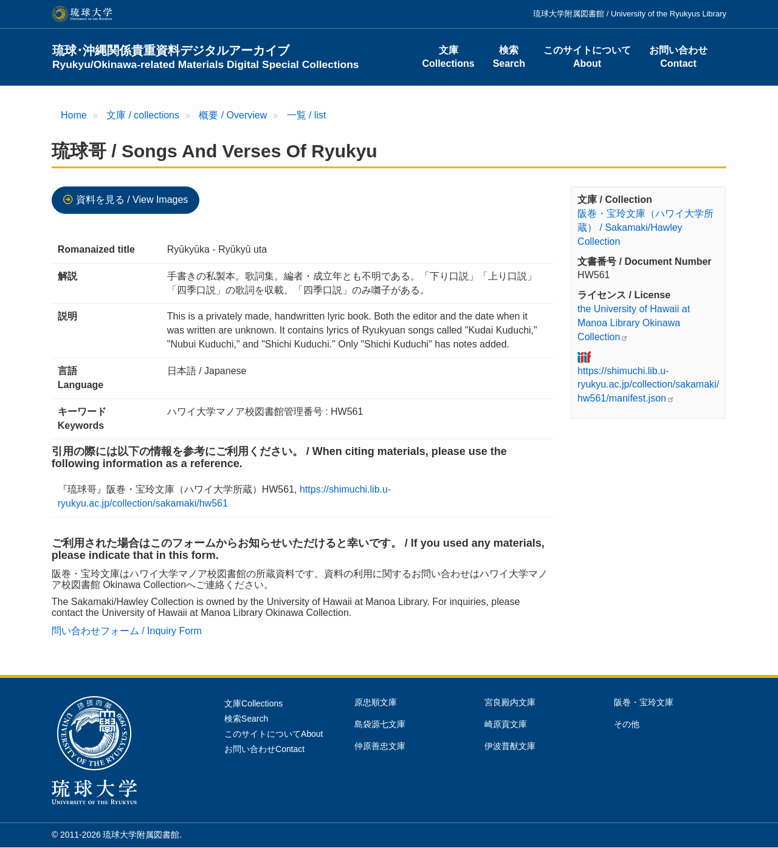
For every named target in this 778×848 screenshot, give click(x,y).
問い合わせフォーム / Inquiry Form (127, 631)
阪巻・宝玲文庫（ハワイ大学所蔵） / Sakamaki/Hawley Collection (645, 227)
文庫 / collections (142, 115)
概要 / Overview (233, 115)
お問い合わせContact (678, 57)
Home (74, 115)
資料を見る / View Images (132, 199)
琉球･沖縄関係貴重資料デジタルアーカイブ (205, 57)
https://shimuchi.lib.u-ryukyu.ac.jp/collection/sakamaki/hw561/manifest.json (648, 385)
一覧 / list (306, 115)
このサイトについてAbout (587, 57)
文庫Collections (448, 57)
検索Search (509, 57)
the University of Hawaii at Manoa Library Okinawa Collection (633, 323)
